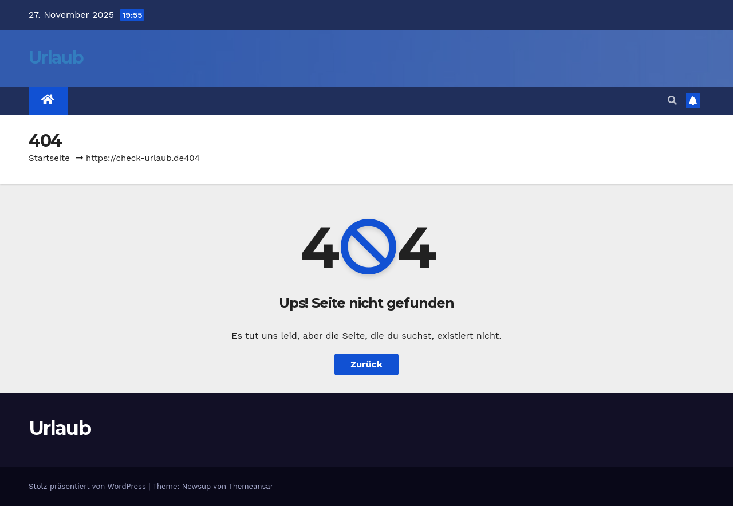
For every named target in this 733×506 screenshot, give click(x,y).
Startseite (49, 158)
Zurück (366, 364)
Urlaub (56, 57)
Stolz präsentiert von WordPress (88, 486)
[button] (672, 100)
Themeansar (250, 486)
